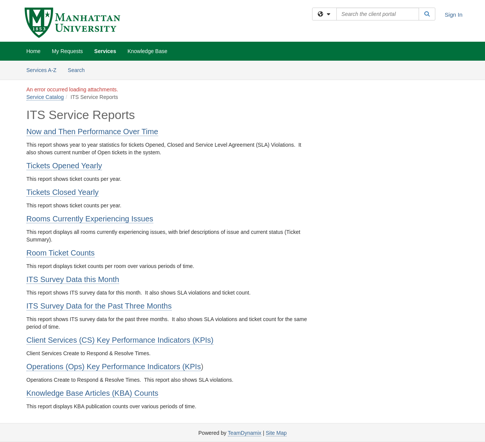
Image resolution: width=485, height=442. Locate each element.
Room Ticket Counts (61, 253)
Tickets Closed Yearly (63, 192)
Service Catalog (45, 97)
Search (79, 69)
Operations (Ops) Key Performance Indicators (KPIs (114, 366)
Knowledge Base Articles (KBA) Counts (93, 393)
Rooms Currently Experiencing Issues (90, 219)
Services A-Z (42, 70)
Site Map (276, 433)
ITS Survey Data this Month (73, 279)
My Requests (67, 51)
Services (105, 51)
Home (34, 51)
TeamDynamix (245, 433)
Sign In (454, 14)
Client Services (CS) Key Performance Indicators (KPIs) (120, 340)
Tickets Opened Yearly (64, 165)
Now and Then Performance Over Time (93, 131)
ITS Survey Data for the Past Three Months (99, 306)
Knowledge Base (147, 51)
